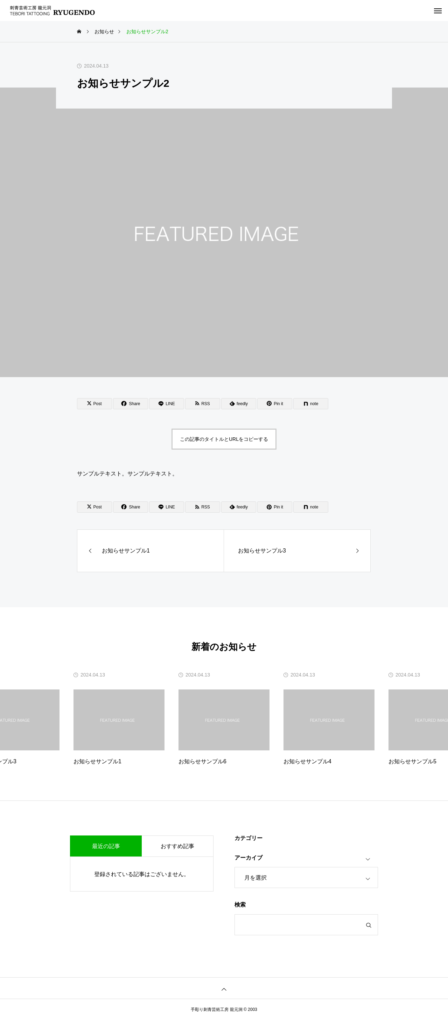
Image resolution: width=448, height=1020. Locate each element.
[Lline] (166, 403)
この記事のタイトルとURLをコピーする (224, 439)
